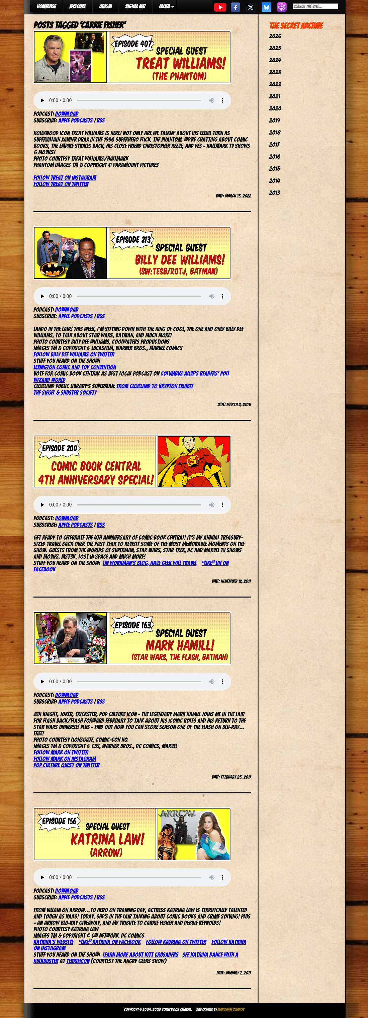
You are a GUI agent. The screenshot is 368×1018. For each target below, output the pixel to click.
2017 (274, 144)
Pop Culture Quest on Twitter (66, 765)
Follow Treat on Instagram (64, 177)
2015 (274, 168)
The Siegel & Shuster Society (64, 392)
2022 (275, 84)
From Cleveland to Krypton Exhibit (154, 386)
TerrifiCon (77, 961)
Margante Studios (231, 1009)
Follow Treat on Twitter (60, 184)
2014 (274, 180)
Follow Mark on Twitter (60, 752)
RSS (101, 120)
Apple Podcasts (75, 120)
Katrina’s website (53, 942)
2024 (275, 60)
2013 (274, 192)
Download (66, 113)
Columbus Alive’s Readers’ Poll (195, 373)
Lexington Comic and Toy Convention (74, 367)
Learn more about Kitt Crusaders (140, 954)
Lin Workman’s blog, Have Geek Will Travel (149, 563)
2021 (274, 96)
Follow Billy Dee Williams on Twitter (73, 354)
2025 (275, 48)
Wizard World (49, 380)
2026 (275, 36)
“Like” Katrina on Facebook (110, 942)
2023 (275, 72)
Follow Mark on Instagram (64, 759)
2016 (274, 156)
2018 (274, 132)
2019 (274, 120)
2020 (275, 108)
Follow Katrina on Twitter (176, 942)
